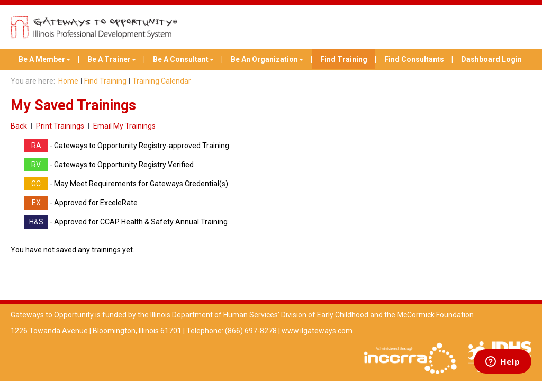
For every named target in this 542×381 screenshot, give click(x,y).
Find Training (343, 59)
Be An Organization (267, 59)
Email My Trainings (124, 126)
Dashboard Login (491, 59)
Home (68, 81)
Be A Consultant (183, 59)
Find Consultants (414, 59)
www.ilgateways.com (317, 330)
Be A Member (44, 59)
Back (19, 126)
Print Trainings (60, 126)
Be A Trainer (111, 59)
